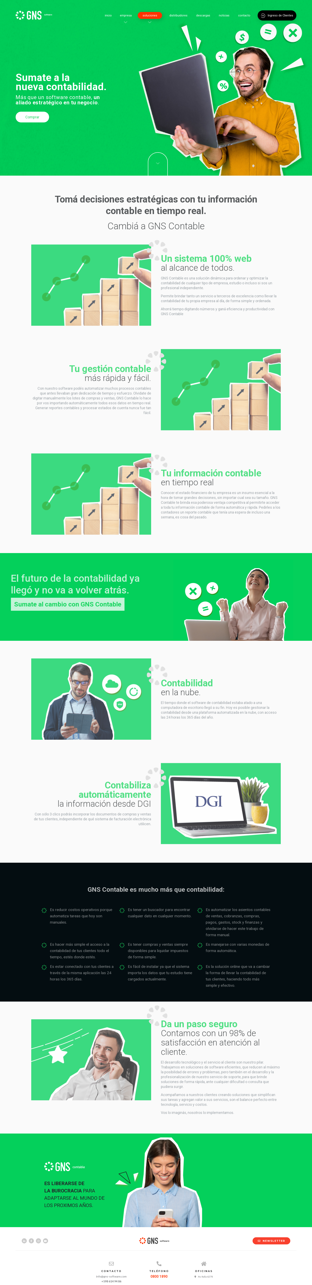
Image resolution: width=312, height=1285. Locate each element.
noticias (224, 15)
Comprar (32, 117)
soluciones (150, 15)
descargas (203, 15)
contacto (244, 15)
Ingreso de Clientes (277, 15)
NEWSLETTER (269, 1240)
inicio (108, 15)
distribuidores (178, 15)
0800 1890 (159, 1276)
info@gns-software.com (111, 1276)
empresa (126, 15)
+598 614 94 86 (111, 1281)
